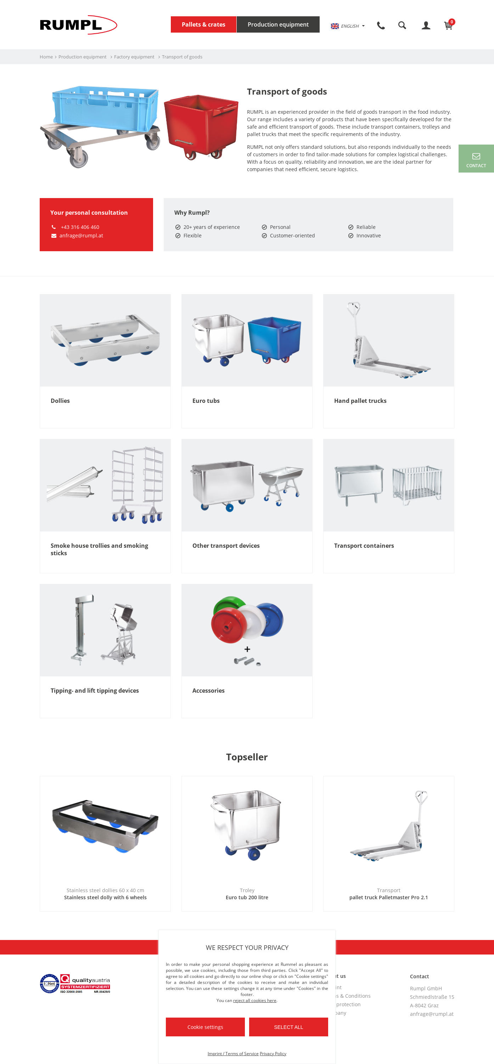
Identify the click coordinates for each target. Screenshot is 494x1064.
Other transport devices (226, 546)
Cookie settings (205, 1027)
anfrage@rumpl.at (76, 235)
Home (46, 57)
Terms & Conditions (347, 995)
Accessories (208, 690)
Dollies (60, 401)
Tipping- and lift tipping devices (95, 690)
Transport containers (364, 546)
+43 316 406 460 (74, 227)
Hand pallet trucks (360, 401)
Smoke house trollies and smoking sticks (99, 549)
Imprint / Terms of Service (233, 1054)
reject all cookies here (254, 1000)
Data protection (342, 1004)
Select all (288, 1027)
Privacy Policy (273, 1054)
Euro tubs (206, 401)
